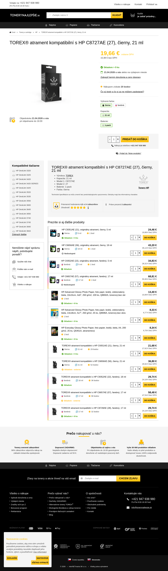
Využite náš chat (21, 262)
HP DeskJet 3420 (23, 179)
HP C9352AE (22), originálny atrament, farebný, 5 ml (86, 261)
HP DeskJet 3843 (23, 231)
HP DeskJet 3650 (23, 214)
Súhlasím (12, 558)
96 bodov (95, 396)
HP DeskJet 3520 (23, 192)
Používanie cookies (95, 501)
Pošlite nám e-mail (22, 269)
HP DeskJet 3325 (23, 175)
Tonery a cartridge (25, 32)
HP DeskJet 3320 (23, 170)
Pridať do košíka (134, 139)
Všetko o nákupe (122, 4)
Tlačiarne (93, 25)
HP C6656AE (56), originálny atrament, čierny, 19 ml (87, 245)
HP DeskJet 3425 (23, 188)
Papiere (71, 25)
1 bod (91, 233)
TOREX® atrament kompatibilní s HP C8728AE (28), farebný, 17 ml (93, 408)
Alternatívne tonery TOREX (61, 504)
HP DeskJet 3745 (23, 222)
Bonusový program (19, 508)
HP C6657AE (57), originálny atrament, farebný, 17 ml (87, 276)
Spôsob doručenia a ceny (21, 498)
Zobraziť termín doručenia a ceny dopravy (121, 77)
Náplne (50, 25)
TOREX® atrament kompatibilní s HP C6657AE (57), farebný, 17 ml (93, 392)
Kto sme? (91, 498)
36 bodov (95, 380)
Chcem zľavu (128, 478)
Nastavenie (42, 558)
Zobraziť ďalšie (19, 234)
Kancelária (116, 25)
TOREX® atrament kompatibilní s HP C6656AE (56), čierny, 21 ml (93, 361)
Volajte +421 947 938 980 (25, 277)
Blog (51, 515)
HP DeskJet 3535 (23, 196)
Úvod (13, 32)
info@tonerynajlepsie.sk (141, 507)
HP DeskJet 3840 (23, 227)
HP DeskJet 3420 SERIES (27, 183)
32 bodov (95, 412)
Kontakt (138, 4)
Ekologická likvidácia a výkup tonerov (65, 508)
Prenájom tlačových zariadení (61, 511)
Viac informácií (39, 552)
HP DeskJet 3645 (23, 209)
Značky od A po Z (18, 504)
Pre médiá (91, 508)
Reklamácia (16, 511)
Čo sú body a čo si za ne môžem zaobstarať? (122, 92)
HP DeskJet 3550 (23, 201)
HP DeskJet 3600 (23, 205)
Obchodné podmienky (96, 504)
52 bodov (94, 365)
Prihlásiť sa (151, 4)
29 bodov (94, 349)
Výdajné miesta (17, 501)
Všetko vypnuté (40, 562)
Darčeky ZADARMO (57, 501)
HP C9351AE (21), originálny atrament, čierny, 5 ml (86, 229)
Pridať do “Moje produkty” (128, 153)
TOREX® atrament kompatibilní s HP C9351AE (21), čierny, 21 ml (93, 345)
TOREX (69, 175)
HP (36, 32)
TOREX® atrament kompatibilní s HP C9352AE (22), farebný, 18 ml (93, 377)
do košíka (149, 237)
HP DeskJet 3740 (23, 218)
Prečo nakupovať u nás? (59, 498)
